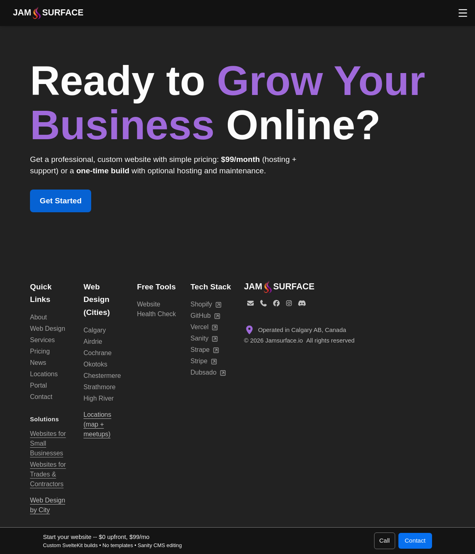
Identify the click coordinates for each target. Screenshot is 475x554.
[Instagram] (289, 303)
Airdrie (92, 341)
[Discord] (302, 303)
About (38, 317)
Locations (44, 374)
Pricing (40, 351)
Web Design (47, 328)
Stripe (203, 361)
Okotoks (95, 364)
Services (42, 339)
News (38, 362)
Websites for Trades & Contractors (48, 474)
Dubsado (208, 372)
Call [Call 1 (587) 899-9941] (384, 540)
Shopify (206, 304)
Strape (204, 350)
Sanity (204, 338)
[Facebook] (276, 303)
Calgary (94, 330)
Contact (41, 396)
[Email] (250, 303)
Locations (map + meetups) (97, 424)
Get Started (60, 200)
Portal (38, 385)
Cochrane (97, 352)
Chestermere (102, 375)
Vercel (204, 327)
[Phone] (263, 303)
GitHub (205, 316)
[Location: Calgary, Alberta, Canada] (344, 330)
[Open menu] (463, 12)
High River (98, 398)
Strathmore (99, 387)
